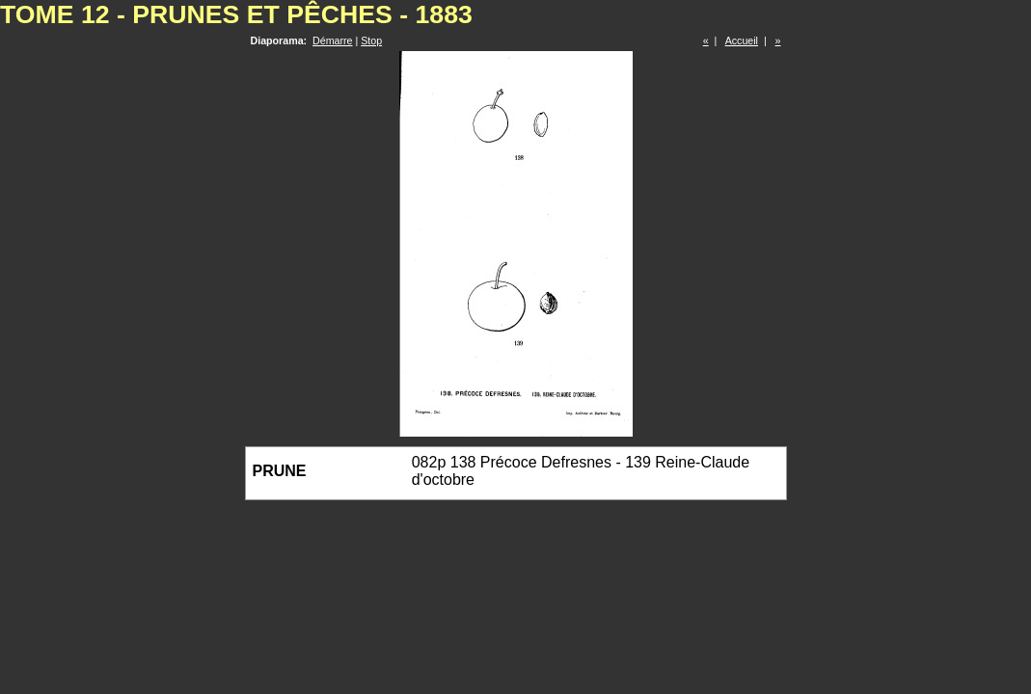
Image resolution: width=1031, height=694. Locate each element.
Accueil (741, 40)
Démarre (332, 40)
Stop (371, 40)
